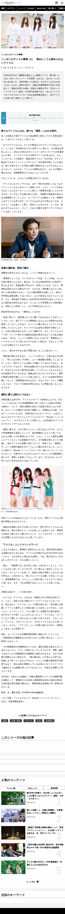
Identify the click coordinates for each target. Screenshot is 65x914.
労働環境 (49, 721)
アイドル (28, 721)
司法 (39, 721)
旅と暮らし (52, 8)
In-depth (30, 8)
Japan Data (41, 8)
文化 (4, 68)
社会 (11, 68)
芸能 (4, 721)
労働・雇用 (16, 721)
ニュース (21, 8)
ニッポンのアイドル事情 (12, 55)
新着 (3, 8)
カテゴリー (11, 8)
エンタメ (20, 68)
